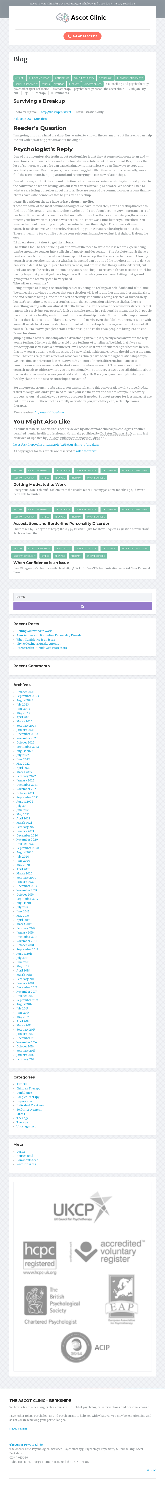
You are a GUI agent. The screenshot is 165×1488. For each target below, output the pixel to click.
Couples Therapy (84, 78)
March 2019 (24, 924)
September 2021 (27, 797)
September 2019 (27, 899)
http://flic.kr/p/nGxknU (56, 112)
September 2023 (27, 696)
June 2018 (22, 962)
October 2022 (25, 742)
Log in (20, 1151)
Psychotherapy (61, 89)
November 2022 (27, 738)
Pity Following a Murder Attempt (38, 643)
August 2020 (24, 852)
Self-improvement (26, 84)
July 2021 (22, 806)
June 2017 (22, 1013)
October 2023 (25, 692)
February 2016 (25, 1051)
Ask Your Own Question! (30, 119)
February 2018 (25, 979)
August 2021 (24, 801)
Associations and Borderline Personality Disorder (61, 523)
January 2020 (25, 882)
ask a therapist (86, 451)
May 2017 (22, 1017)
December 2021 (26, 785)
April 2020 (23, 869)
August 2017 (24, 1004)
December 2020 (27, 835)
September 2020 (27, 848)
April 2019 (23, 920)
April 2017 (22, 1021)
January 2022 (25, 780)
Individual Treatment (130, 78)
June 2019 (22, 911)
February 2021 (26, 827)
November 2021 (26, 789)
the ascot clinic (114, 89)
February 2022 (26, 776)
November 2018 (26, 941)
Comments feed (27, 1160)
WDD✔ (151, 1470)
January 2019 (25, 932)
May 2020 (23, 865)
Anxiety (19, 78)
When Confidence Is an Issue (41, 563)
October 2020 (25, 844)
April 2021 (23, 818)
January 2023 (25, 730)
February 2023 (26, 725)
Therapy (74, 84)
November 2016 (26, 1042)
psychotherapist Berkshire (31, 89)
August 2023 (24, 700)
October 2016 (25, 1046)
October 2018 (25, 945)
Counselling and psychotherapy (127, 84)
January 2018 (25, 983)
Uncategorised (92, 84)
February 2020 (26, 878)
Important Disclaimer (49, 412)
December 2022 (27, 734)
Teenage (59, 84)
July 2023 (22, 704)
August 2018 (24, 953)
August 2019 (24, 903)
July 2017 (22, 1008)
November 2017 (26, 991)
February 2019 (25, 928)
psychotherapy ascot (88, 89)
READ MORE (18, 1428)
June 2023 (23, 709)
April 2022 (23, 768)
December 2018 (26, 937)
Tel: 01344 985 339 (82, 36)
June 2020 (23, 860)
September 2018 (27, 949)
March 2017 (23, 1025)
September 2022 (27, 747)
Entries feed (24, 1156)
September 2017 (27, 1000)
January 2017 (24, 1034)
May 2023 (23, 713)
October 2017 (24, 996)
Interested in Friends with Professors (41, 648)
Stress (46, 84)
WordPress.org (26, 1164)
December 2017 (26, 987)
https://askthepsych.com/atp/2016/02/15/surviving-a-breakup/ (56, 444)
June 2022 (23, 759)
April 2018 (23, 970)
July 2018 (22, 958)
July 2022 (22, 755)
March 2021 (24, 823)
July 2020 (22, 856)
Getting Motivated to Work (39, 484)
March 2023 (24, 721)
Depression (106, 78)
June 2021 (23, 810)
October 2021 (25, 793)
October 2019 (25, 894)
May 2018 (22, 966)
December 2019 (26, 886)
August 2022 (24, 751)
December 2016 (26, 1038)
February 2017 (25, 1029)
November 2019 (26, 890)
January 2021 (25, 831)
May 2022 (23, 763)
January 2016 (25, 1055)
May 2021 (22, 814)
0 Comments (60, 93)
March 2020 (24, 873)
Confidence (62, 78)
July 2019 (22, 907)
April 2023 (23, 717)
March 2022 (24, 772)
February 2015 (25, 1059)
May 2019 (22, 915)
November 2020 (27, 839)
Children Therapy (39, 78)
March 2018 (24, 975)
